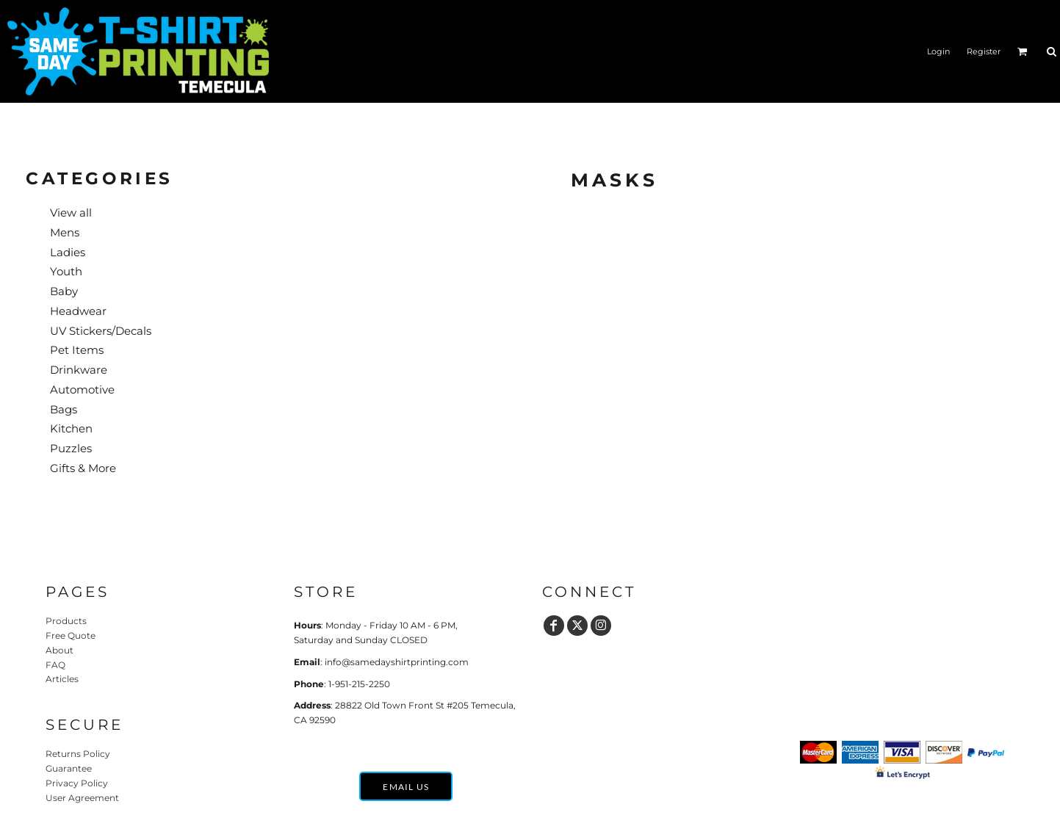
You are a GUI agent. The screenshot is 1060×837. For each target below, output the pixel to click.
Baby (64, 291)
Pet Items (77, 350)
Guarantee (69, 768)
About (59, 650)
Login (938, 51)
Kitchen (71, 428)
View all (71, 213)
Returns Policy (78, 753)
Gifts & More (83, 468)
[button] (1022, 51)
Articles (62, 678)
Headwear (78, 311)
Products (66, 620)
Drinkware (78, 370)
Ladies (67, 252)
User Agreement (82, 797)
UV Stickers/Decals (100, 331)
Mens (64, 232)
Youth (66, 271)
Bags (63, 409)
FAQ (55, 664)
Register (983, 51)
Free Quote (70, 635)
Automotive (82, 389)
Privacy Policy (77, 783)
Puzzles (71, 448)
